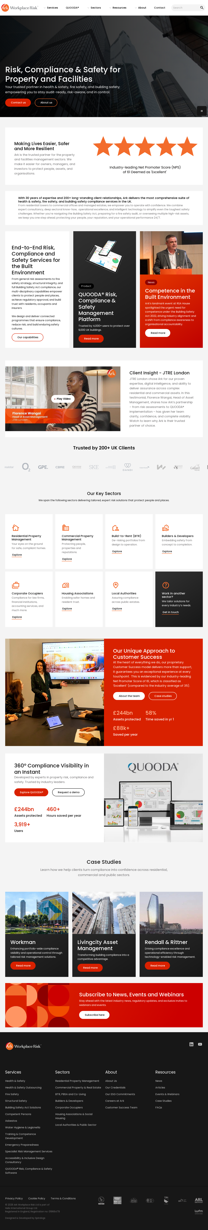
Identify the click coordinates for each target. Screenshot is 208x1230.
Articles (160, 1087)
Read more (91, 338)
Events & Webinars (167, 1094)
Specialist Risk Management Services (28, 1151)
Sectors (92, 8)
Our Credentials (115, 1087)
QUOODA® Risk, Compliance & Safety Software (28, 1171)
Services (49, 8)
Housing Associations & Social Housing (73, 1116)
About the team (129, 696)
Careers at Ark (114, 1101)
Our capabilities (27, 337)
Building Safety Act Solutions (23, 1107)
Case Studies (163, 1101)
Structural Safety (16, 1101)
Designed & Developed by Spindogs (25, 1218)
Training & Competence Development (20, 1136)
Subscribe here (94, 1015)
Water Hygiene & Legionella (22, 1127)
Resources (116, 8)
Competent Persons (18, 1114)
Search (201, 7)
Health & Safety (15, 1081)
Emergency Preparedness (22, 1145)
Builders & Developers (69, 1101)
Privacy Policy (14, 1198)
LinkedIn (191, 1044)
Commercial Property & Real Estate (78, 1087)
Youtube (200, 1044)
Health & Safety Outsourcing (23, 1087)
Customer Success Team (121, 1107)
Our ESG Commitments (120, 1094)
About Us (111, 1081)
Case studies (163, 696)
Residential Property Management (77, 1081)
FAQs (158, 1107)
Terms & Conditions (63, 1198)
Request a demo (68, 792)
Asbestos (11, 1121)
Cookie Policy (36, 1198)
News (158, 1081)
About (139, 8)
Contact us (18, 102)
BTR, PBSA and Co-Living (70, 1094)
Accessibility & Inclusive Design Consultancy (24, 1160)
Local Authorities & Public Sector (76, 1125)
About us (46, 102)
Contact (159, 8)
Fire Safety (12, 1094)
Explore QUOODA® (31, 792)
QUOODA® (72, 8)
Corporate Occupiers (69, 1107)
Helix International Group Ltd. (21, 1208)
